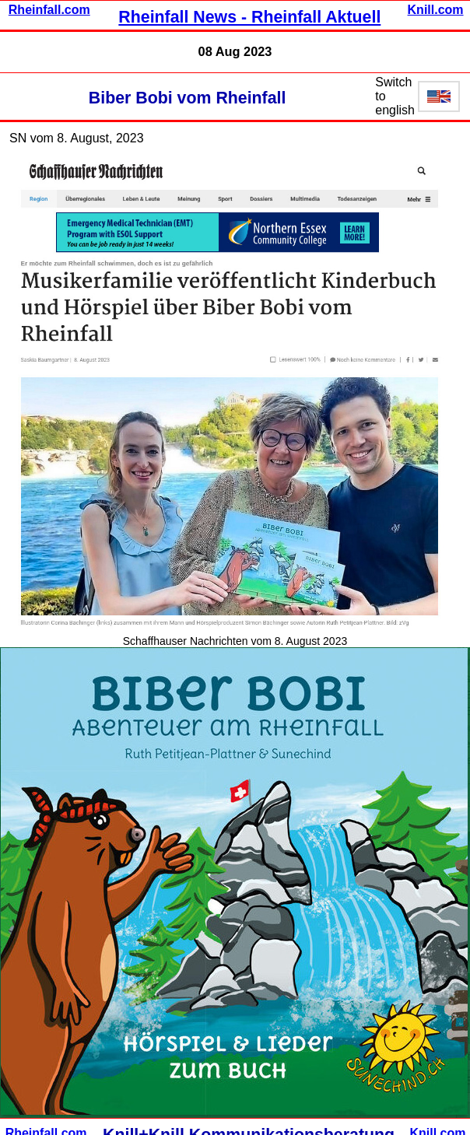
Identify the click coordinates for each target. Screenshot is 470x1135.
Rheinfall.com (49, 9)
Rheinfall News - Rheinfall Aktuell (249, 17)
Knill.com (436, 9)
